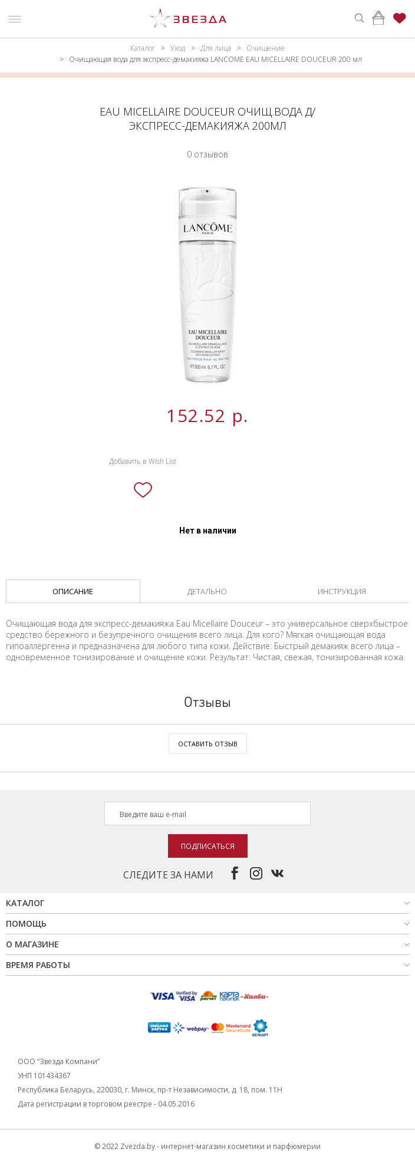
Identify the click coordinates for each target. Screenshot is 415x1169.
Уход (177, 48)
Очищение (265, 48)
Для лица (215, 48)
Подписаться (208, 846)
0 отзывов (207, 154)
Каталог (142, 48)
